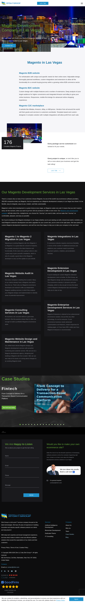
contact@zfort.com (56, 483)
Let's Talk (43, 3)
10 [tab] (46, 424)
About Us (68, 525)
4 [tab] (28, 424)
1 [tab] (20, 424)
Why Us (68, 528)
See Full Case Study (9, 407)
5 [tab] (31, 424)
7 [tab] (37, 424)
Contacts (4, 564)
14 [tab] (57, 424)
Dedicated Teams (50, 533)
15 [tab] (60, 424)
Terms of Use (14, 547)
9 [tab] (43, 424)
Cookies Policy (24, 547)
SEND (31, 495)
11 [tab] (49, 424)
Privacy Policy (60, 600)
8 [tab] (40, 424)
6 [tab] (34, 424)
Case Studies (70, 534)
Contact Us (8, 45)
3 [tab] (25, 424)
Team (67, 531)
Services (47, 522)
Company (69, 522)
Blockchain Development (53, 530)
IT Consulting (49, 536)
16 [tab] (63, 424)
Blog (67, 537)
